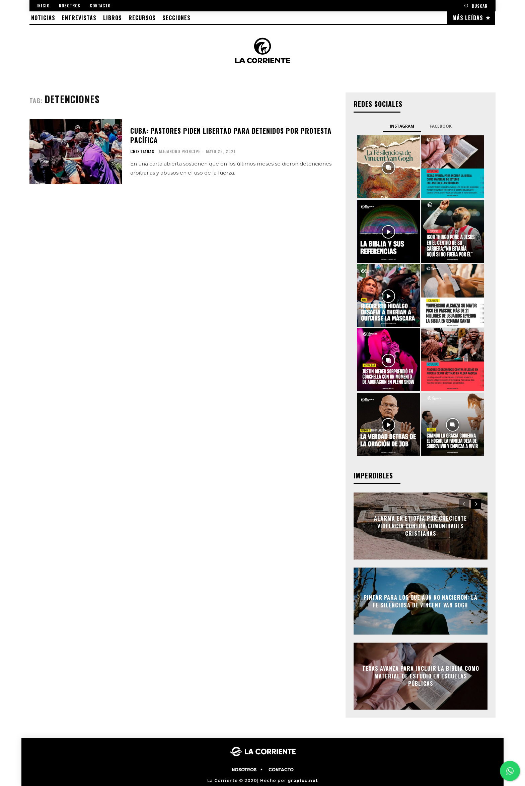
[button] (475, 5)
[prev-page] (464, 504)
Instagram (402, 126)
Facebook (441, 126)
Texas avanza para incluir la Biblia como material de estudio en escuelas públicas (420, 676)
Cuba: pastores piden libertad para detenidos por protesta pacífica (230, 135)
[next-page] (476, 504)
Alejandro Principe (179, 151)
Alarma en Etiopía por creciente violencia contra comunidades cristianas (420, 526)
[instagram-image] (388, 166)
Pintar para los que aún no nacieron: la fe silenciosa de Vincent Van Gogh (420, 601)
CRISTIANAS (142, 151)
